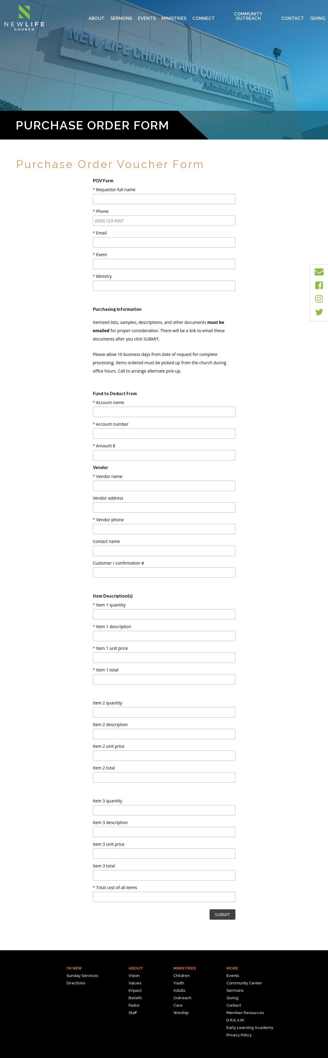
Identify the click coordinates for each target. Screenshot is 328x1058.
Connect (203, 14)
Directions (75, 983)
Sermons (121, 14)
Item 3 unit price (109, 844)
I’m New (74, 968)
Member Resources (245, 1013)
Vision (134, 975)
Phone (101, 211)
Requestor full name (114, 189)
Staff (133, 1013)
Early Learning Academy (249, 1027)
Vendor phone (108, 519)
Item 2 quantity (107, 703)
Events (147, 14)
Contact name (106, 541)
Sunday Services (82, 975)
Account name (108, 402)
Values (135, 983)
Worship (180, 1013)
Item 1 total (105, 670)
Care (178, 1005)
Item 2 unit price (109, 746)
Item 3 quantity (107, 801)
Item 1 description (112, 626)
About (96, 14)
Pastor (134, 1005)
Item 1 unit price (110, 648)
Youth (178, 983)
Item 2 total (104, 768)
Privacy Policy (239, 1035)
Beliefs (135, 998)
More (232, 968)
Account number (111, 424)
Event (100, 254)
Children (181, 975)
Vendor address (108, 498)
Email (100, 233)
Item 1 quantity (109, 605)
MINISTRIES (173, 14)
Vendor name (108, 476)
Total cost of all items (115, 887)
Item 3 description (110, 822)
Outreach (182, 998)
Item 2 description (110, 724)
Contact (292, 14)
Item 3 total (104, 866)
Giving (317, 14)
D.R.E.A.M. (235, 1020)
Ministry (102, 276)
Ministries (184, 968)
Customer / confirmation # (118, 563)
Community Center (244, 983)
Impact (135, 990)
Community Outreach (248, 14)
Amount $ (104, 446)
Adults (179, 990)
